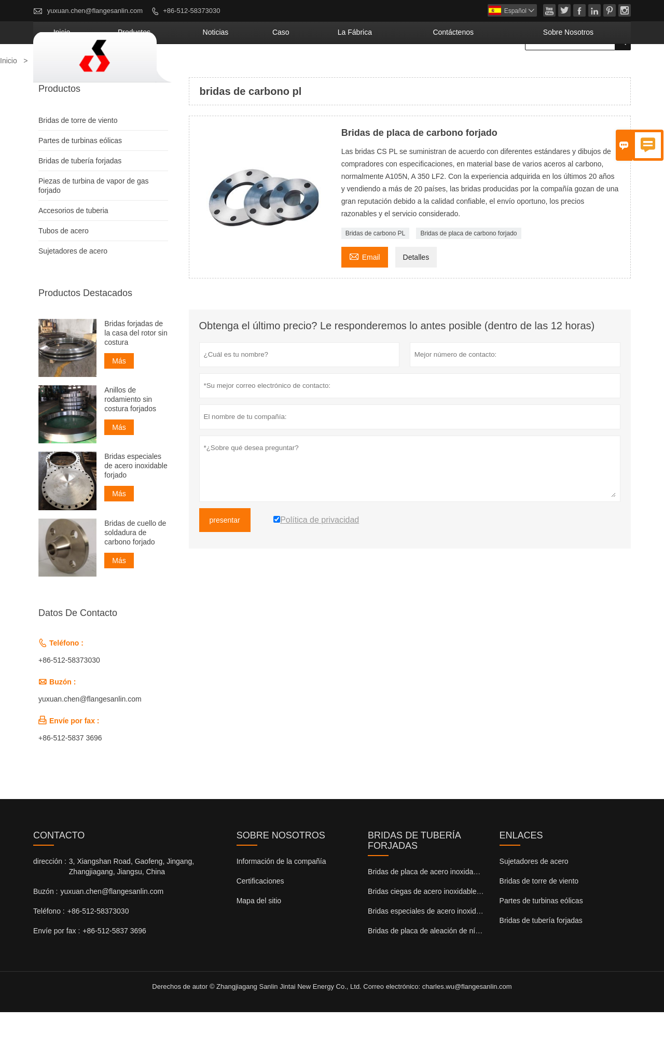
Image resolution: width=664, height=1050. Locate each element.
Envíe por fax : (56, 968)
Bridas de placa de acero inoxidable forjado (437, 909)
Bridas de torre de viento (78, 158)
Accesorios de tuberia (73, 248)
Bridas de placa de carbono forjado (468, 271)
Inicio (197, 70)
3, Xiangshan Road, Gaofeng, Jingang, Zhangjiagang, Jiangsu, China (131, 904)
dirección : (49, 899)
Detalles (416, 295)
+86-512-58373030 (191, 11)
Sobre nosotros (583, 70)
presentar (225, 558)
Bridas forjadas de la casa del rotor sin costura (135, 370)
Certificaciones (260, 919)
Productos (253, 70)
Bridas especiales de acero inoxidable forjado (135, 503)
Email (364, 293)
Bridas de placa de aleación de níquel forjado (440, 968)
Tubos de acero (63, 268)
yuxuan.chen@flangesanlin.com (95, 11)
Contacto (59, 873)
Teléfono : (49, 949)
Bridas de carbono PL (375, 271)
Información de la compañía (281, 899)
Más (119, 399)
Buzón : (45, 929)
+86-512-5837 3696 (70, 776)
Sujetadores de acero (72, 289)
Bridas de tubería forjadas (79, 198)
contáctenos (495, 70)
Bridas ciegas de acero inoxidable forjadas (436, 929)
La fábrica (421, 70)
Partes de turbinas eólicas (80, 178)
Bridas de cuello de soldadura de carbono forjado (135, 569)
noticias (315, 70)
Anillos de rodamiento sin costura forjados (130, 437)
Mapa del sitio (259, 938)
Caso (364, 70)
